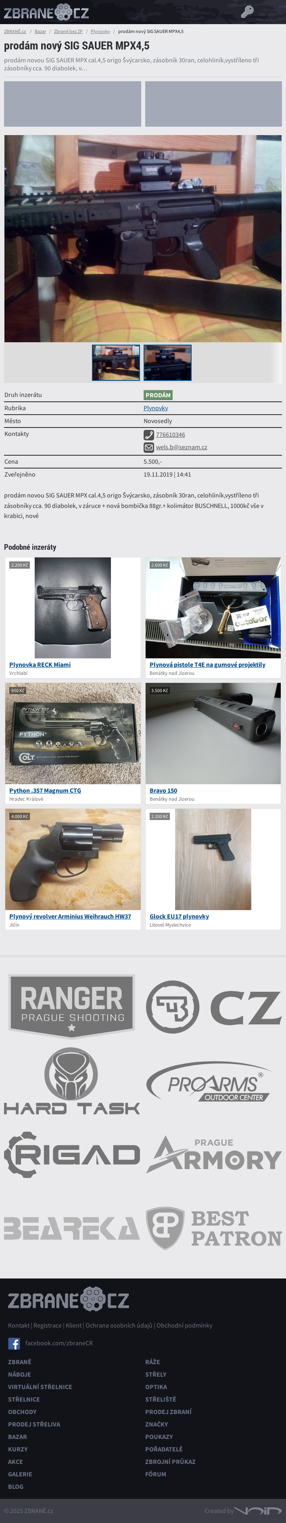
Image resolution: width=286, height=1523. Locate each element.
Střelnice (24, 1399)
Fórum (155, 1474)
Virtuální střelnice (40, 1387)
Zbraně (19, 1362)
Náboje (19, 1374)
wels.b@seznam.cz (175, 447)
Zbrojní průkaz (170, 1461)
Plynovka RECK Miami (40, 664)
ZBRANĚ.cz (15, 31)
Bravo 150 (163, 790)
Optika (156, 1387)
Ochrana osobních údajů (119, 1326)
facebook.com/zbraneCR (59, 1343)
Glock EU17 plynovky (179, 916)
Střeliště (160, 1399)
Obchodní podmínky (184, 1326)
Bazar (40, 31)
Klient (73, 1326)
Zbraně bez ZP (68, 31)
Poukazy (159, 1437)
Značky (156, 1424)
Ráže (152, 1362)
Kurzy (17, 1449)
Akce (15, 1461)
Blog (15, 1486)
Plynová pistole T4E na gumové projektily (207, 664)
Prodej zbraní (168, 1412)
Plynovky (100, 31)
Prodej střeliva (34, 1424)
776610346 (164, 435)
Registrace (47, 1326)
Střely (155, 1374)
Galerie (20, 1474)
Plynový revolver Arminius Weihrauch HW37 (70, 916)
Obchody (22, 1412)
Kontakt (18, 1326)
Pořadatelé (164, 1449)
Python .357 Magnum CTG (45, 790)
